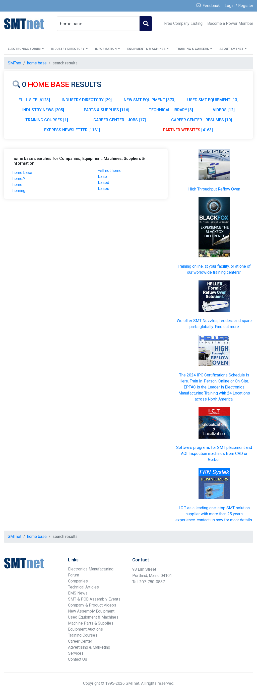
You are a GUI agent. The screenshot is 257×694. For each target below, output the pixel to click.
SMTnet (14, 63)
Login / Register (239, 5)
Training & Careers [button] (193, 49)
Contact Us (77, 659)
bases (103, 188)
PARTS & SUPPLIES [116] (106, 110)
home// (19, 178)
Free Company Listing (183, 23)
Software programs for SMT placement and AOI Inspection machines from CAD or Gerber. (214, 453)
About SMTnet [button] (231, 49)
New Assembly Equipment (91, 611)
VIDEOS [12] (224, 110)
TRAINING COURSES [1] (46, 120)
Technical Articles (83, 587)
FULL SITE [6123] (34, 99)
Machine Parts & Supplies (90, 623)
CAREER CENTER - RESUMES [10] (201, 120)
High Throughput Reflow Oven (214, 189)
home (17, 184)
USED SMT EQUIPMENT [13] (212, 99)
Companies (78, 581)
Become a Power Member (230, 23)
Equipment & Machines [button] (146, 49)
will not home (109, 170)
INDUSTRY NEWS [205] (43, 110)
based (103, 182)
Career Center (80, 641)
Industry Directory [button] (68, 49)
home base (22, 172)
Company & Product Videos (92, 605)
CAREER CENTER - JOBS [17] (119, 120)
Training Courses (82, 635)
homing (19, 190)
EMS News (78, 593)
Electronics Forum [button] (24, 49)
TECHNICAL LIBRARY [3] (171, 110)
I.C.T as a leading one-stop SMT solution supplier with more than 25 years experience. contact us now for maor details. (214, 514)
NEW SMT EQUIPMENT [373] (149, 99)
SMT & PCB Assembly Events (94, 599)
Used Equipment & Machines (93, 617)
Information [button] (106, 49)
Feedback (208, 5)
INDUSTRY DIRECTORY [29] (87, 99)
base (102, 176)
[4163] (188, 130)
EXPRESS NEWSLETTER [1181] (72, 130)
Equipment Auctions (85, 629)
